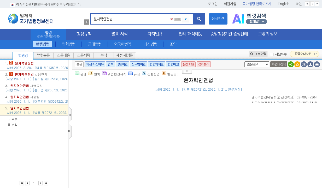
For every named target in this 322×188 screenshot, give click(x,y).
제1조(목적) (100, 125)
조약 (173, 44)
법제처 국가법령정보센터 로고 (30, 19)
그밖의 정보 (267, 34)
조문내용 (63, 55)
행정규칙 (84, 34)
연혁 (110, 64)
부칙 (104, 55)
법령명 (23, 56)
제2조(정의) (100, 144)
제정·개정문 (124, 55)
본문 (12, 119)
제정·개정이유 (94, 64)
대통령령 (215, 170)
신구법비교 (138, 64)
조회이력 (258, 54)
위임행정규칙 (114, 74)
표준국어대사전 (304, 54)
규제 (134, 74)
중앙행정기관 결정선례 (229, 34)
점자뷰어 (203, 64)
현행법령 (42, 44)
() (273, 97)
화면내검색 (279, 64)
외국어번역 (122, 44)
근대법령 (95, 44)
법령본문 (43, 55)
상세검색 (218, 19)
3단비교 (122, 64)
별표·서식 (119, 34)
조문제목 (83, 55)
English (283, 4)
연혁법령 (68, 44)
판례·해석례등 (190, 34)
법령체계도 (156, 64)
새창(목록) (280, 54)
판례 (81, 74)
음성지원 (188, 64)
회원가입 (230, 4)
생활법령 (151, 74)
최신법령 (150, 44)
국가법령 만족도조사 (257, 4)
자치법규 (155, 34)
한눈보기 (171, 74)
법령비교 (173, 64)
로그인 (213, 4)
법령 (48, 34)
